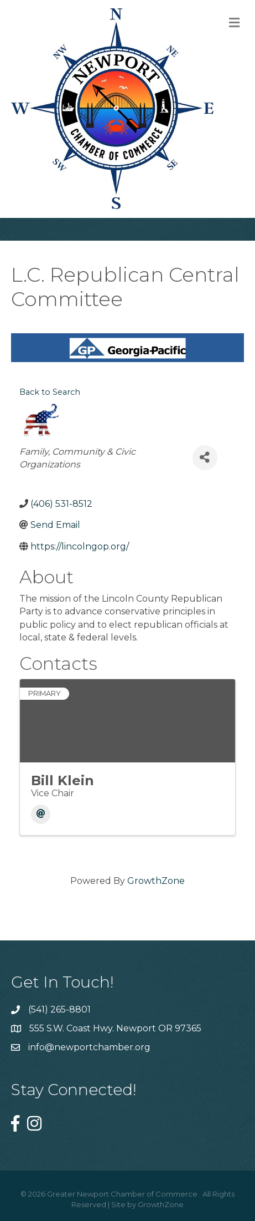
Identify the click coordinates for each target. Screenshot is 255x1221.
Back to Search (49, 392)
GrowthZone (156, 881)
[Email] (40, 814)
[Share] (204, 457)
